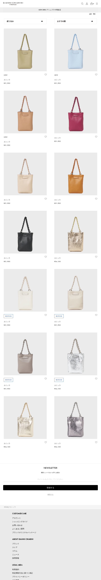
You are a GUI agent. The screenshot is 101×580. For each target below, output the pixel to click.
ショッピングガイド (20, 521)
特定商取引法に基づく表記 (22, 573)
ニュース (15, 554)
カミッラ (12, 507)
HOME (6, 507)
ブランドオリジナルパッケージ (24, 532)
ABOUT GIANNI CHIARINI (22, 539)
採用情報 (15, 558)
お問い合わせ (17, 525)
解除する (50, 494)
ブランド (15, 544)
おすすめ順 (75, 21)
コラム (14, 551)
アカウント (16, 518)
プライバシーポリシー (20, 577)
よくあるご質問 (18, 529)
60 (90, 14)
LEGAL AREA (17, 565)
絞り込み (25, 21)
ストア (14, 547)
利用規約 (15, 569)
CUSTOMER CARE (19, 513)
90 (94, 14)
